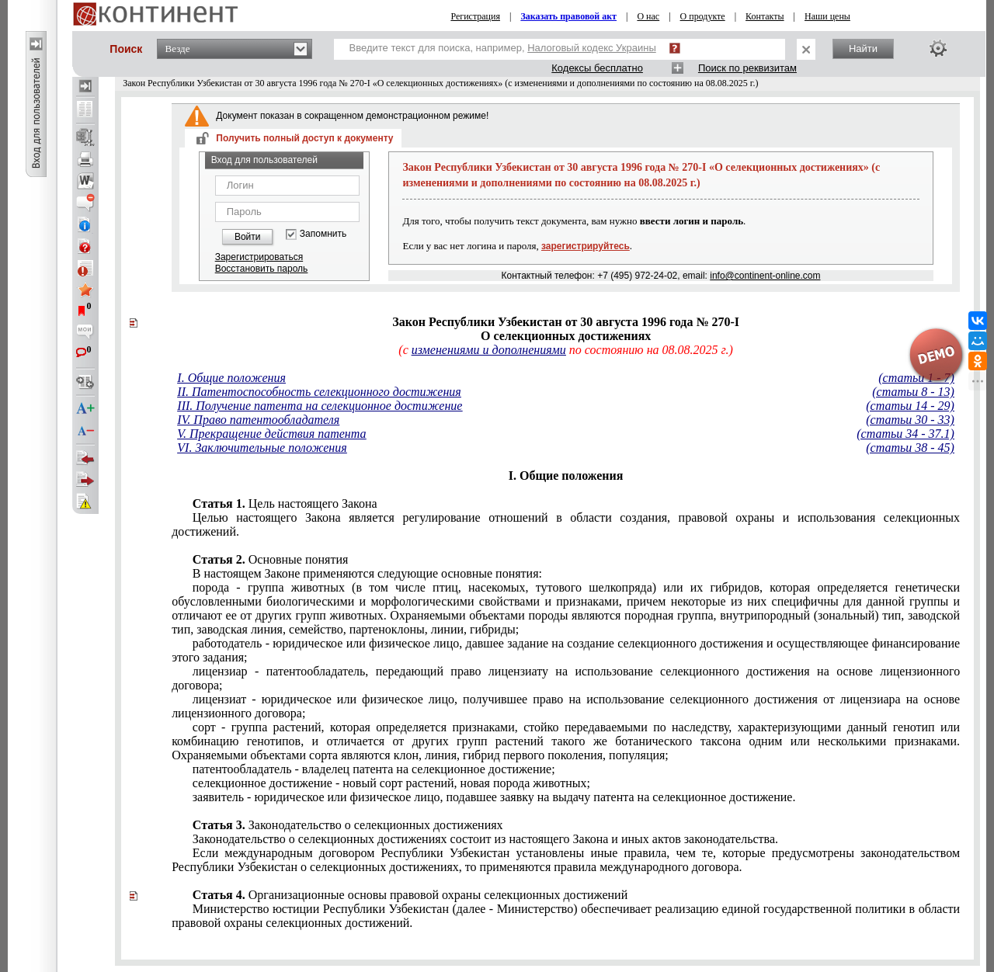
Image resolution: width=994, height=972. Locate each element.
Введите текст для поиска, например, (502, 48)
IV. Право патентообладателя (258, 419)
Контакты (765, 16)
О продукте (702, 16)
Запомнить (323, 234)
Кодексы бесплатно (597, 68)
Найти (863, 48)
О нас (648, 16)
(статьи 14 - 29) (910, 405)
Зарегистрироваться (259, 257)
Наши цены (827, 16)
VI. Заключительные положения (261, 447)
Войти (248, 236)
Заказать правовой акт (568, 16)
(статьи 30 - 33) (910, 419)
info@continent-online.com (765, 275)
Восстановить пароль (261, 268)
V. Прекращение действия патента (271, 433)
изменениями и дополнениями (489, 349)
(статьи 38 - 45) (910, 447)
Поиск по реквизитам (747, 68)
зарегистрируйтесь (585, 246)
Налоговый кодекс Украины (591, 48)
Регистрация (475, 16)
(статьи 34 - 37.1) (905, 433)
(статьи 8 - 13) (913, 391)
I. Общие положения (231, 377)
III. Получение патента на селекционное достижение (319, 405)
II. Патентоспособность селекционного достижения (319, 391)
